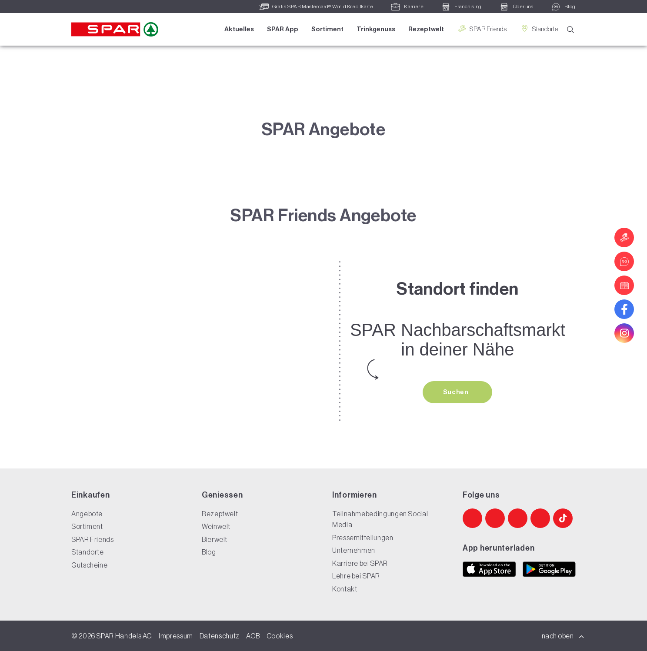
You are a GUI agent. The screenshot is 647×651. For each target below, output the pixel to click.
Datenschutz (220, 636)
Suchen (456, 392)
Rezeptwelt (426, 29)
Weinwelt (216, 526)
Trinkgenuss (376, 29)
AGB (253, 636)
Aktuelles (239, 29)
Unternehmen (353, 550)
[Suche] (570, 29)
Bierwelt (214, 539)
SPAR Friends (482, 29)
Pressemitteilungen (363, 537)
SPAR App (282, 29)
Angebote (87, 514)
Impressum (176, 636)
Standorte (539, 29)
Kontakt (344, 589)
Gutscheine (89, 565)
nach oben (563, 636)
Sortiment (327, 29)
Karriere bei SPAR (360, 563)
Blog (209, 552)
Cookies (280, 636)
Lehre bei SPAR (356, 576)
